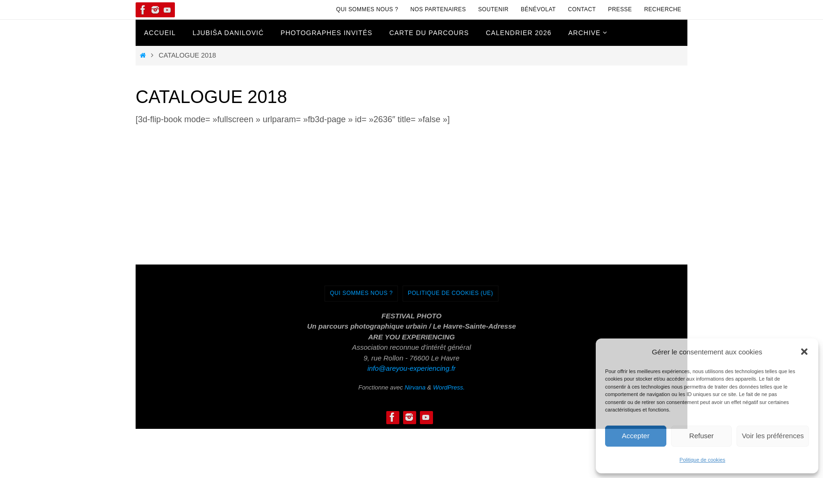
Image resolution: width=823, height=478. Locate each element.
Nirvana (415, 387)
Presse (620, 9)
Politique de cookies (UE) (450, 293)
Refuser (701, 436)
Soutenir (493, 9)
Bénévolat (538, 9)
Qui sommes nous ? (367, 9)
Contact (582, 9)
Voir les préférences (773, 436)
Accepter (636, 436)
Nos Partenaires (438, 9)
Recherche (662, 9)
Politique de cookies (702, 460)
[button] (804, 351)
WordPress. (449, 387)
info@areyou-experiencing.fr (412, 368)
